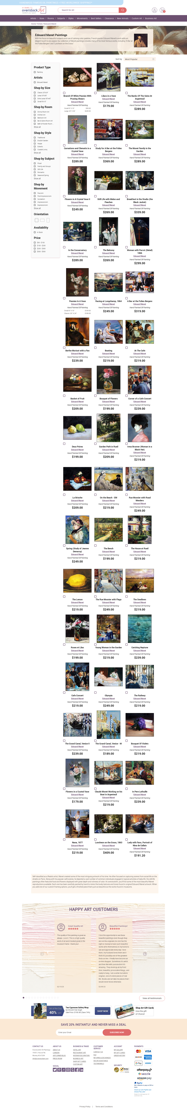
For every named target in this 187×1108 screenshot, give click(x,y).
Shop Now (102, 1011)
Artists (33, 18)
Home (33, 24)
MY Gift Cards (119, 1053)
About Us (56, 1050)
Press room (57, 1058)
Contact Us (98, 1052)
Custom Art (137, 18)
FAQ (95, 1055)
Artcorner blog (59, 1055)
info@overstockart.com (40, 1058)
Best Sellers (96, 18)
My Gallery (118, 1050)
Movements (82, 18)
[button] (145, 954)
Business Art (151, 18)
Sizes (41, 18)
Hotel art (77, 1050)
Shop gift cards (79, 1061)
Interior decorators (81, 1055)
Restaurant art (79, 1053)
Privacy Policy (84, 1106)
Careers (56, 1053)
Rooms (51, 18)
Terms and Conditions (104, 1106)
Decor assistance (101, 1061)
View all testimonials (152, 998)
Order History (119, 1055)
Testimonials (99, 1064)
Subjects (61, 18)
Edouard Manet (50, 24)
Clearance (109, 18)
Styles (71, 18)
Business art (78, 1058)
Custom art (78, 1064)
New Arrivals (122, 18)
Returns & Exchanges (102, 1058)
